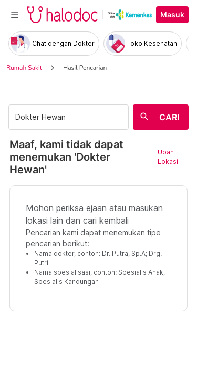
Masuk (172, 14)
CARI (169, 117)
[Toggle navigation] (14, 14)
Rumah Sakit (24, 68)
